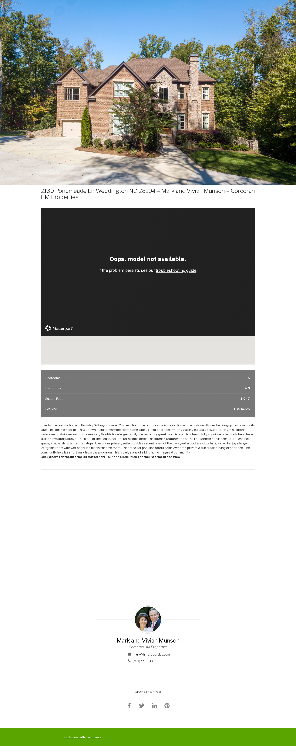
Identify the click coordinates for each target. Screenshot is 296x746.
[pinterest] (167, 705)
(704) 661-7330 (144, 661)
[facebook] (129, 705)
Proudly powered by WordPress (81, 737)
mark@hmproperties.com (151, 654)
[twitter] (142, 705)
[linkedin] (154, 705)
